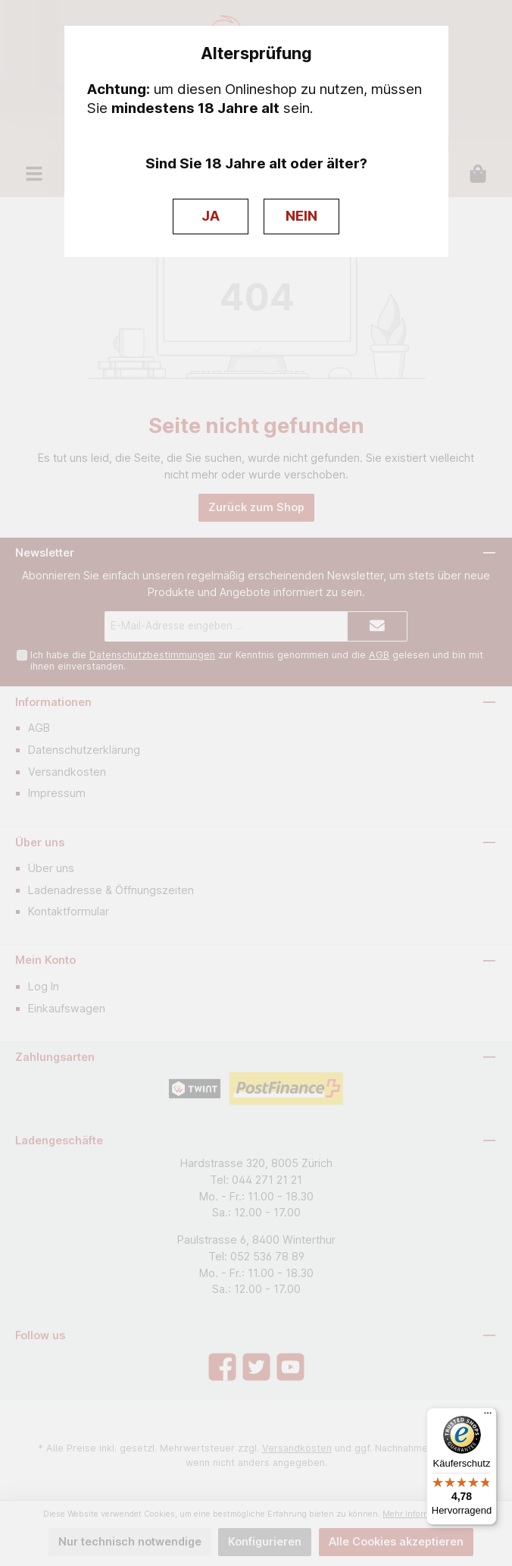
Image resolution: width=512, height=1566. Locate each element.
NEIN (301, 215)
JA (210, 215)
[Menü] (488, 1417)
